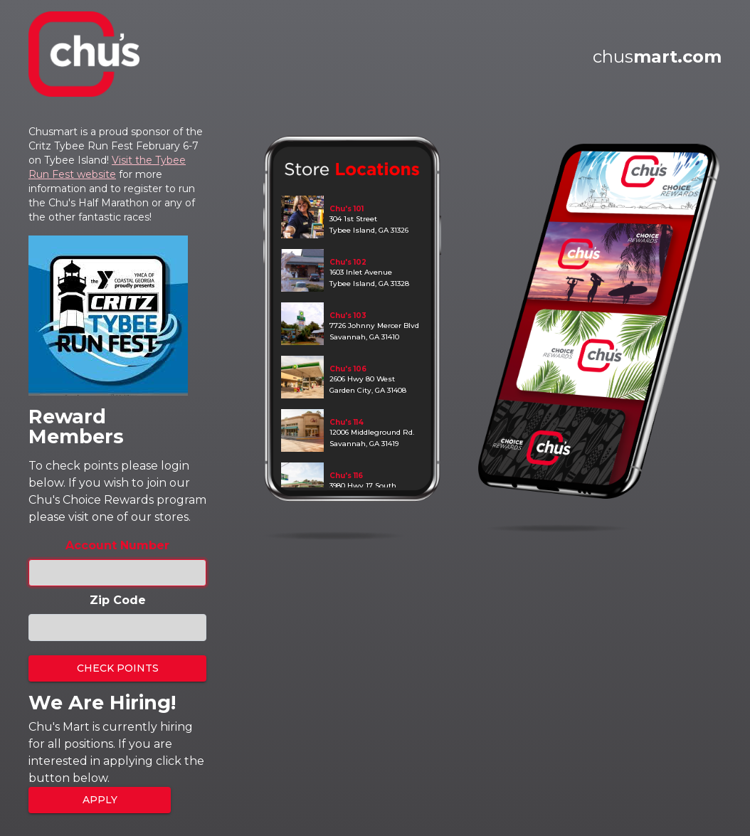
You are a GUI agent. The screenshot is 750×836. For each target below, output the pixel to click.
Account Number (117, 545)
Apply (100, 799)
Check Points (118, 668)
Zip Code (118, 600)
